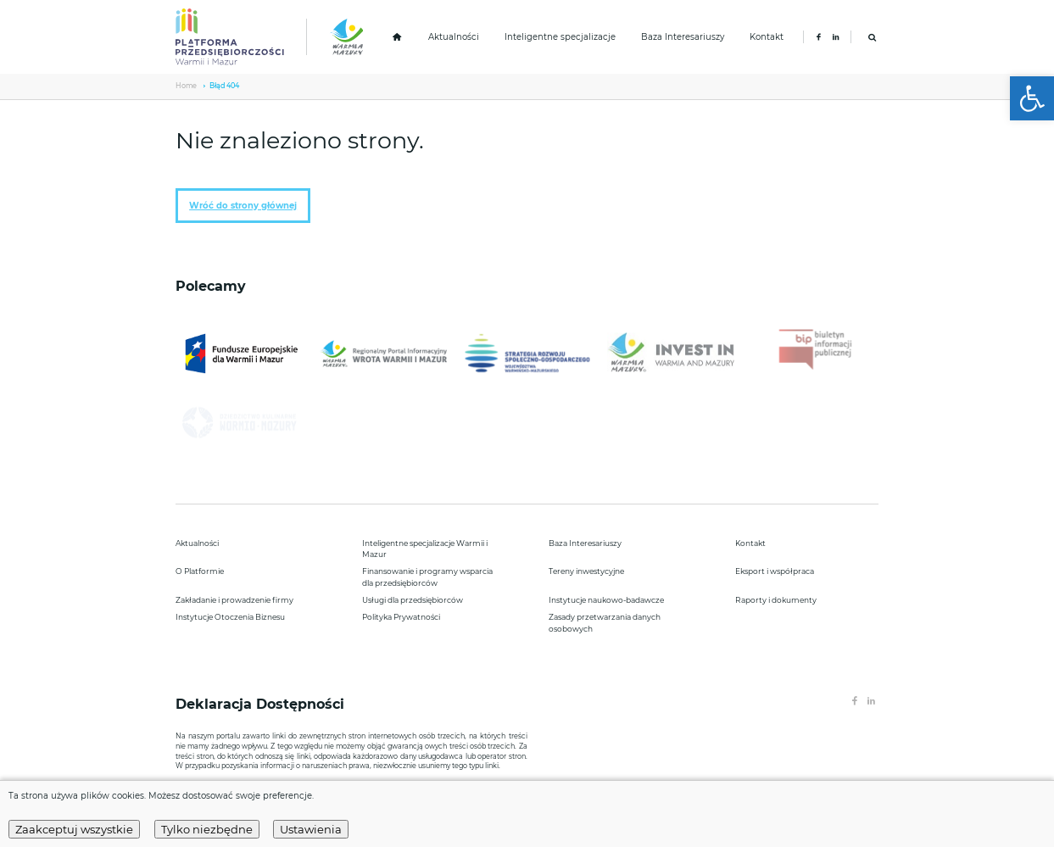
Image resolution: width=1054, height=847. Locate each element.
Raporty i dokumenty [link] (776, 600)
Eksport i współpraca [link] (774, 571)
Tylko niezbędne (207, 829)
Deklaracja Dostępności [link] (262, 704)
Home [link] (186, 85)
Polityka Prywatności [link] (401, 616)
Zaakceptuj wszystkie (74, 829)
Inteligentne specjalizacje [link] (560, 36)
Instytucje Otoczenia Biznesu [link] (230, 616)
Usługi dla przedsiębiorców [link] (412, 600)
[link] (1032, 98)
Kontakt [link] (767, 36)
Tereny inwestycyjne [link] (586, 571)
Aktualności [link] (453, 36)
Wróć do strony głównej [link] (243, 205)
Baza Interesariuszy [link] (682, 36)
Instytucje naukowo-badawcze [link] (606, 600)
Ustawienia (311, 829)
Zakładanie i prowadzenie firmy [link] (234, 600)
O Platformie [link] (200, 571)
